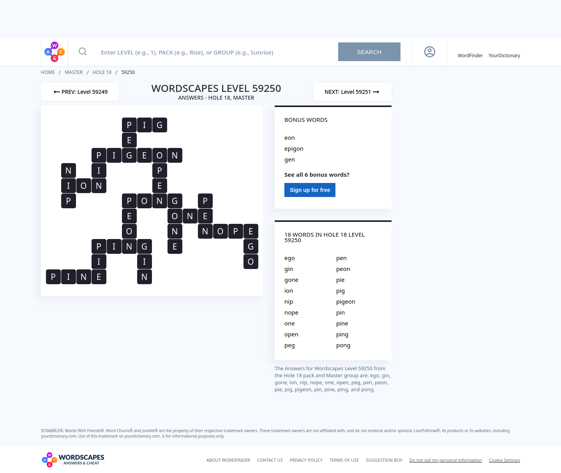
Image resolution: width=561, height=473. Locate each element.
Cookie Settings (504, 460)
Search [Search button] (369, 52)
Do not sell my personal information (445, 460)
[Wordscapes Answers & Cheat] (73, 459)
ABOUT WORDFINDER (228, 460)
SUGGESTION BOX (384, 460)
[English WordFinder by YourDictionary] (470, 51)
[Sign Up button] (429, 51)
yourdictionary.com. (59, 436)
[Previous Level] (80, 92)
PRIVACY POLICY (306, 460)
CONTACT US (270, 460)
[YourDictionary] (504, 51)
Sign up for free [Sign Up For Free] (310, 190)
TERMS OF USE (344, 460)
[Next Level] (353, 92)
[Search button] (82, 51)
